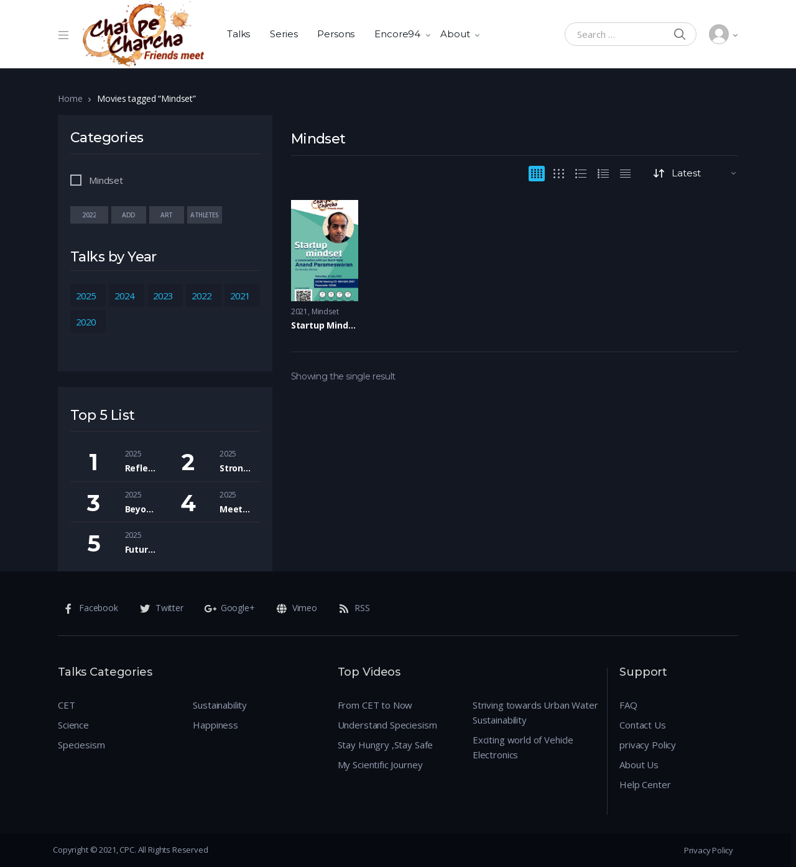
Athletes (204, 215)
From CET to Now (375, 705)
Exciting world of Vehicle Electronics (523, 747)
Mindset (325, 311)
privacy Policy (647, 744)
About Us (639, 764)
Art (166, 215)
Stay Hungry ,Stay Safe (385, 744)
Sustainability (220, 705)
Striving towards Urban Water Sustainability (535, 712)
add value (128, 215)
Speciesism (81, 744)
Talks (238, 34)
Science (73, 725)
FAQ (628, 705)
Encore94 (397, 34)
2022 (89, 215)
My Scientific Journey (380, 764)
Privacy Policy (708, 850)
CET (66, 705)
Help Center (644, 784)
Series (283, 34)
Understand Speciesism (387, 725)
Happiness (215, 725)
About (455, 34)
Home (70, 98)
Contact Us (642, 725)
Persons (335, 34)
